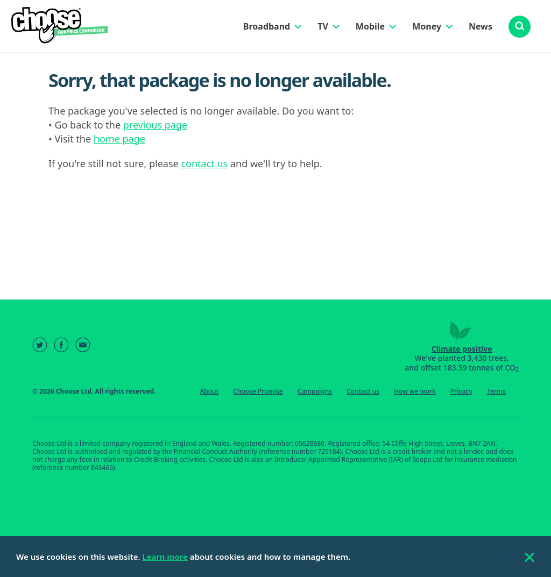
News (480, 26)
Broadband (266, 26)
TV (322, 26)
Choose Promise (257, 391)
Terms (496, 391)
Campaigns (315, 391)
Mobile (370, 26)
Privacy (461, 391)
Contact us (363, 391)
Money (426, 26)
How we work (414, 391)
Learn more (165, 556)
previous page (155, 124)
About (209, 391)
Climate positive (462, 349)
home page (119, 138)
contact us (204, 163)
